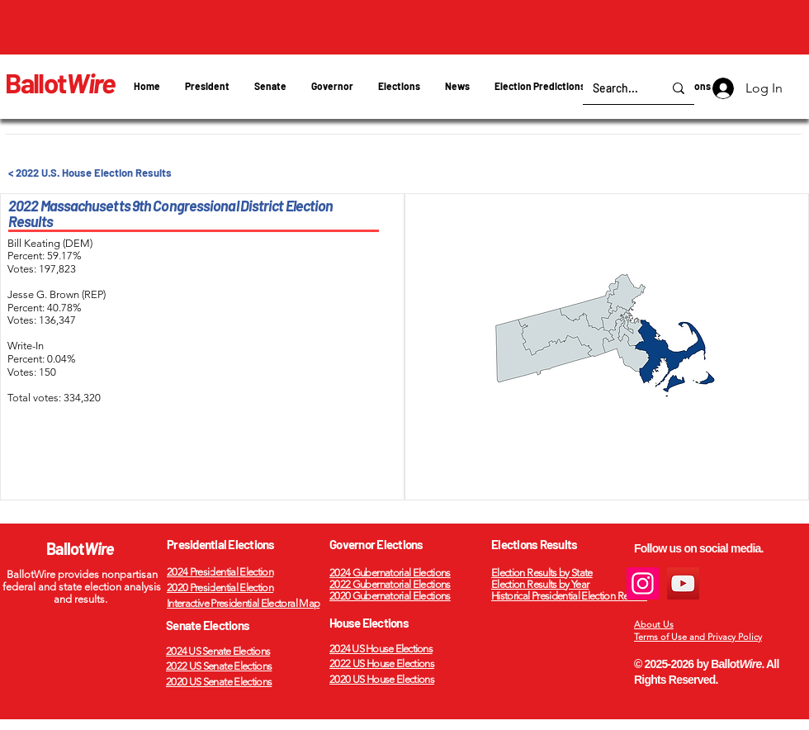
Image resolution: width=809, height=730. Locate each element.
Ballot (60, 82)
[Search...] (615, 88)
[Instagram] (643, 583)
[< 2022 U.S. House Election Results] (103, 172)
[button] (399, 86)
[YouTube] (683, 583)
